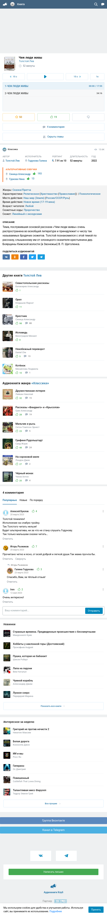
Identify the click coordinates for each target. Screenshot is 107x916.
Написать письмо (54, 871)
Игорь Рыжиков (19, 546)
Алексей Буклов (19, 511)
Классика (10, 149)
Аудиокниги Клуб (53, 884)
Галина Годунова (24, 569)
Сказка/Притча (22, 189)
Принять (96, 909)
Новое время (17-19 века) (39, 201)
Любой (29, 206)
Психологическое (89, 193)
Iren (12, 589)
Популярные (10, 500)
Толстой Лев (26, 61)
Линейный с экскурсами (27, 214)
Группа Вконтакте (53, 820)
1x (97, 76)
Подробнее (55, 911)
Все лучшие (52, 803)
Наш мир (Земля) (34, 198)
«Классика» (40, 383)
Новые (23, 500)
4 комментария (54, 126)
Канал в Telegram (53, 830)
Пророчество (32, 210)
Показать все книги (53, 706)
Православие (67, 193)
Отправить (94, 610)
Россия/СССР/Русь (57, 198)
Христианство (49, 193)
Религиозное (31, 193)
